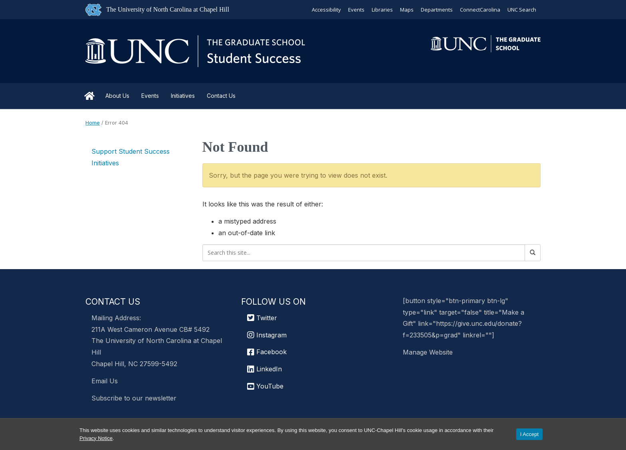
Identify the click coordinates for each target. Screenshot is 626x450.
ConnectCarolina (480, 9)
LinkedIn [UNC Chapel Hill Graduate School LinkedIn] (264, 369)
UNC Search (521, 9)
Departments (437, 9)
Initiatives (183, 95)
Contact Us (221, 95)
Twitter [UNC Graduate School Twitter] (262, 318)
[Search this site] (363, 252)
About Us (117, 95)
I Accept (529, 434)
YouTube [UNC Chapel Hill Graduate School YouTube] (265, 386)
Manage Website (428, 352)
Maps (407, 9)
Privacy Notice (96, 438)
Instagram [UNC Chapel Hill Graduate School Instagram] (267, 335)
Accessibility (326, 9)
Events (356, 9)
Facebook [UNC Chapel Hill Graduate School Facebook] (267, 352)
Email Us (104, 381)
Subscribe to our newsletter (133, 398)
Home (89, 96)
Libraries (382, 9)
